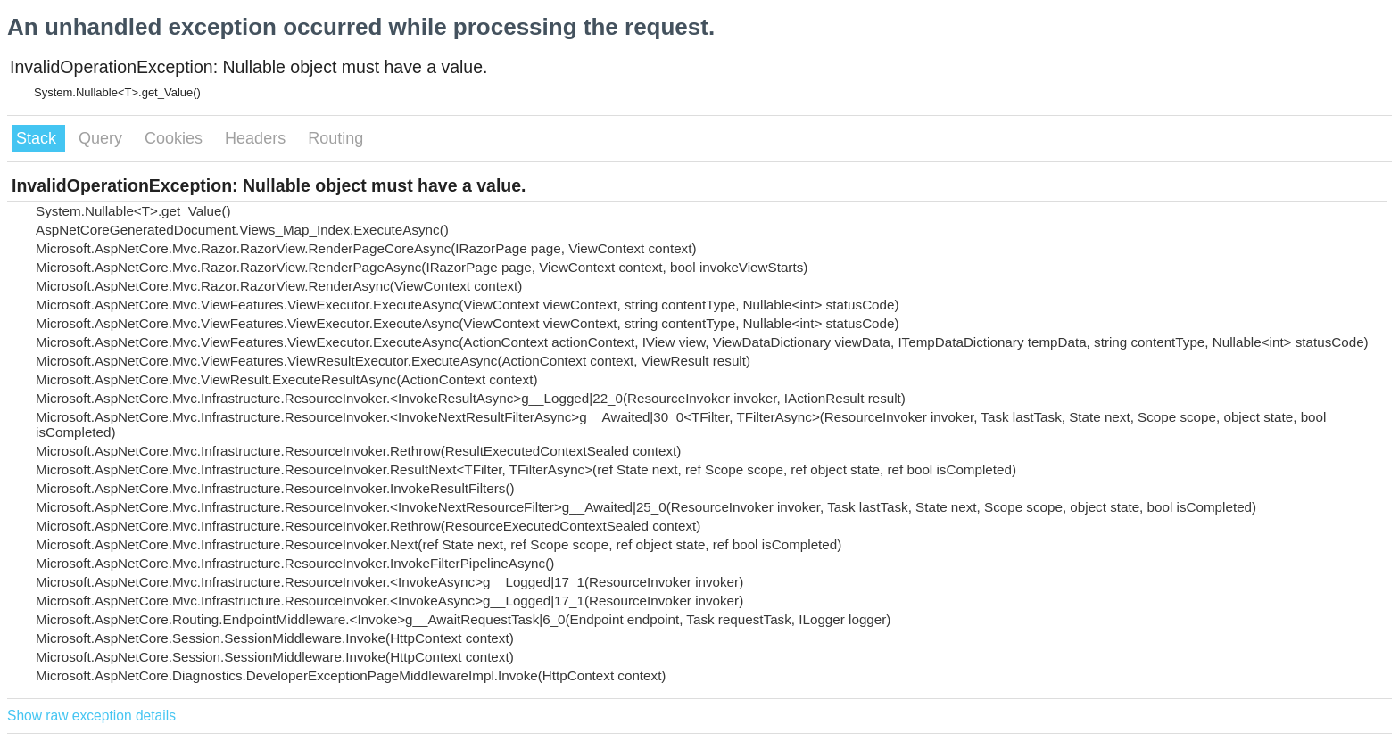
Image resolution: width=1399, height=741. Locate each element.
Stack (38, 138)
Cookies (176, 138)
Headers (257, 138)
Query (103, 138)
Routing (335, 138)
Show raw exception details (91, 715)
